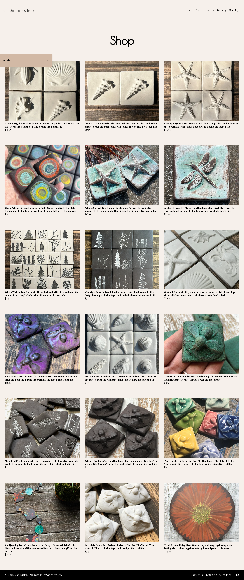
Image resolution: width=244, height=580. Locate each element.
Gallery (221, 10)
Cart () (233, 10)
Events (210, 10)
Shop (190, 10)
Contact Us (197, 574)
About (199, 10)
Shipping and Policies (218, 574)
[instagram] (237, 575)
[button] (26, 60)
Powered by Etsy (52, 574)
